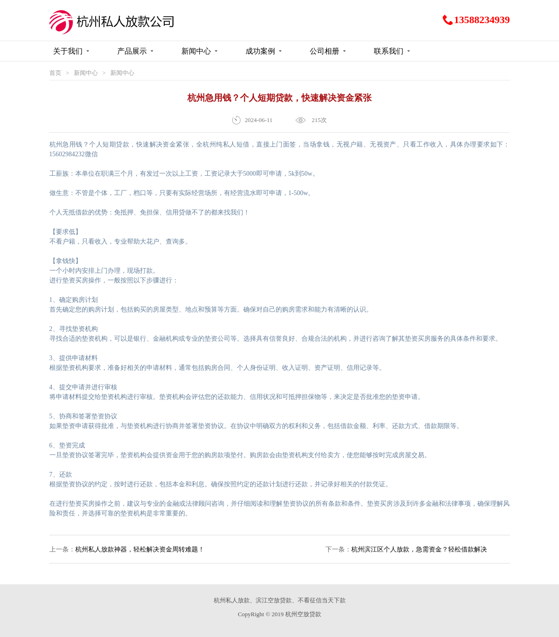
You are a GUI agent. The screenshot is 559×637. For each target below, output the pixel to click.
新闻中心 (86, 72)
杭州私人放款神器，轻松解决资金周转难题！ (139, 549)
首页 (55, 72)
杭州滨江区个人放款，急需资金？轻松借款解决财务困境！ (419, 555)
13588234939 (482, 20)
